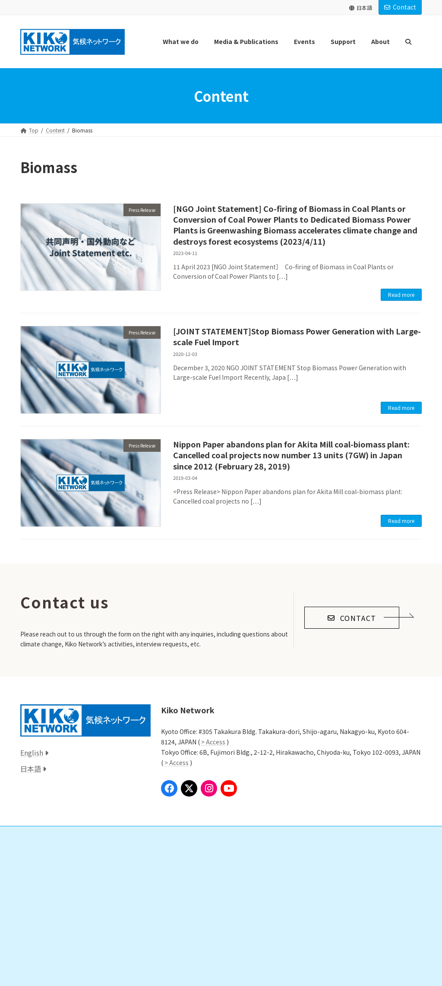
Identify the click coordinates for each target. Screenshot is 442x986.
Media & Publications (50, 914)
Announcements (321, 914)
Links (169, 929)
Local (37, 899)
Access (309, 944)
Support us (177, 854)
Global (39, 869)
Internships (181, 899)
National (41, 884)
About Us (312, 854)
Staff (312, 884)
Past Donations (187, 914)
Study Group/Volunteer (196, 884)
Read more (401, 294)
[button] (351, 618)
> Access (213, 741)
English (31, 752)
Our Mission (320, 869)
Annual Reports (325, 899)
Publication (44, 944)
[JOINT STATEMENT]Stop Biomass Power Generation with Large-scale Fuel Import (297, 336)
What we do (39, 854)
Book (37, 959)
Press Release (46, 929)
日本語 (360, 7)
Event (31, 974)
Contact (400, 7)
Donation (180, 869)
